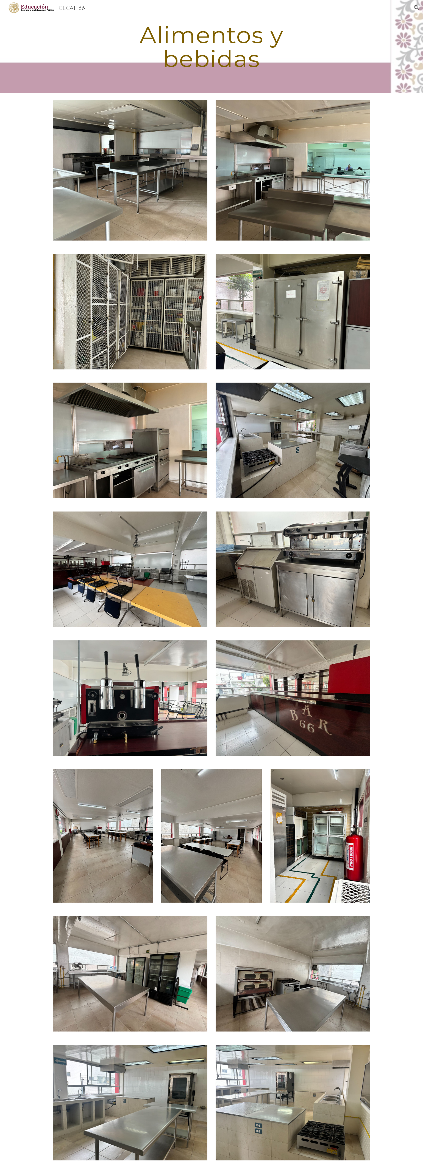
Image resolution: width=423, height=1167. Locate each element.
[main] (211, 47)
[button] (416, 7)
